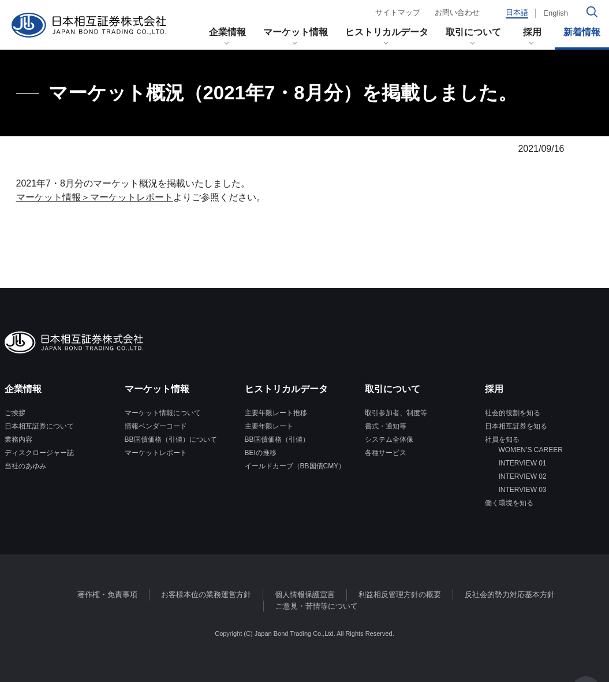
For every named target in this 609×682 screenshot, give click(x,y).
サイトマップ (397, 12)
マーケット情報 (295, 32)
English (555, 13)
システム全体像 (389, 439)
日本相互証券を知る (516, 426)
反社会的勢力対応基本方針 (510, 594)
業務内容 (18, 439)
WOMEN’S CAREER (524, 450)
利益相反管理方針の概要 (399, 594)
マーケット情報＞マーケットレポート (94, 197)
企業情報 (227, 32)
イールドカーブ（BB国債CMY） (295, 466)
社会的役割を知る (512, 413)
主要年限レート (269, 426)
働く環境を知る (509, 503)
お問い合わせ (457, 12)
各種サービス (385, 453)
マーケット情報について (163, 413)
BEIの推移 (261, 453)
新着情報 (581, 32)
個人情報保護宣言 (305, 594)
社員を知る (502, 439)
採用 (537, 32)
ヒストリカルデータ (386, 32)
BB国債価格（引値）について (171, 439)
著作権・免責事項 (107, 594)
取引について (473, 32)
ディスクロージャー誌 (39, 453)
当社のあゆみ (25, 466)
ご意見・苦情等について (316, 606)
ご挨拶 (15, 413)
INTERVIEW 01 (516, 463)
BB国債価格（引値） (277, 439)
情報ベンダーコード (156, 426)
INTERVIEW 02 (516, 476)
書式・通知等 (385, 426)
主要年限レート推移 (276, 413)
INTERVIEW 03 (516, 490)
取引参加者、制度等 (396, 413)
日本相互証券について (39, 426)
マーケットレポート (156, 453)
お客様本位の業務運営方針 (206, 594)
